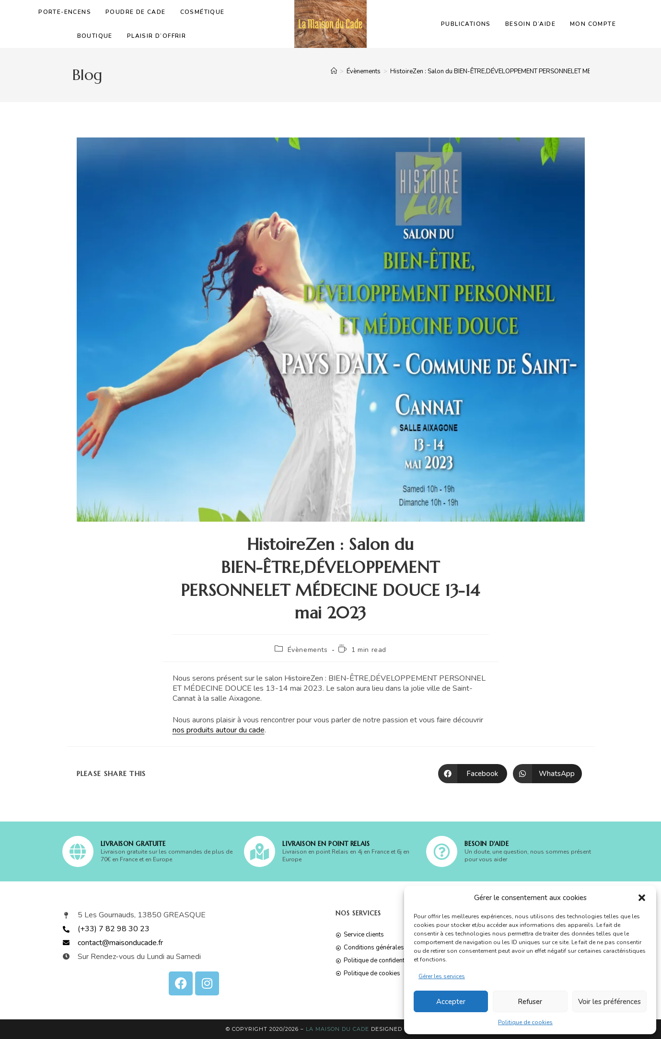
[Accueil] (334, 71)
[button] (642, 897)
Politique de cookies (525, 1022)
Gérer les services (441, 976)
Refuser (530, 1001)
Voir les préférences (609, 1001)
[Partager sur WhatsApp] (547, 773)
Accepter (450, 1001)
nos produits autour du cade (219, 730)
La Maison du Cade (337, 1029)
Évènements (308, 649)
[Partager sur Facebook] (472, 773)
